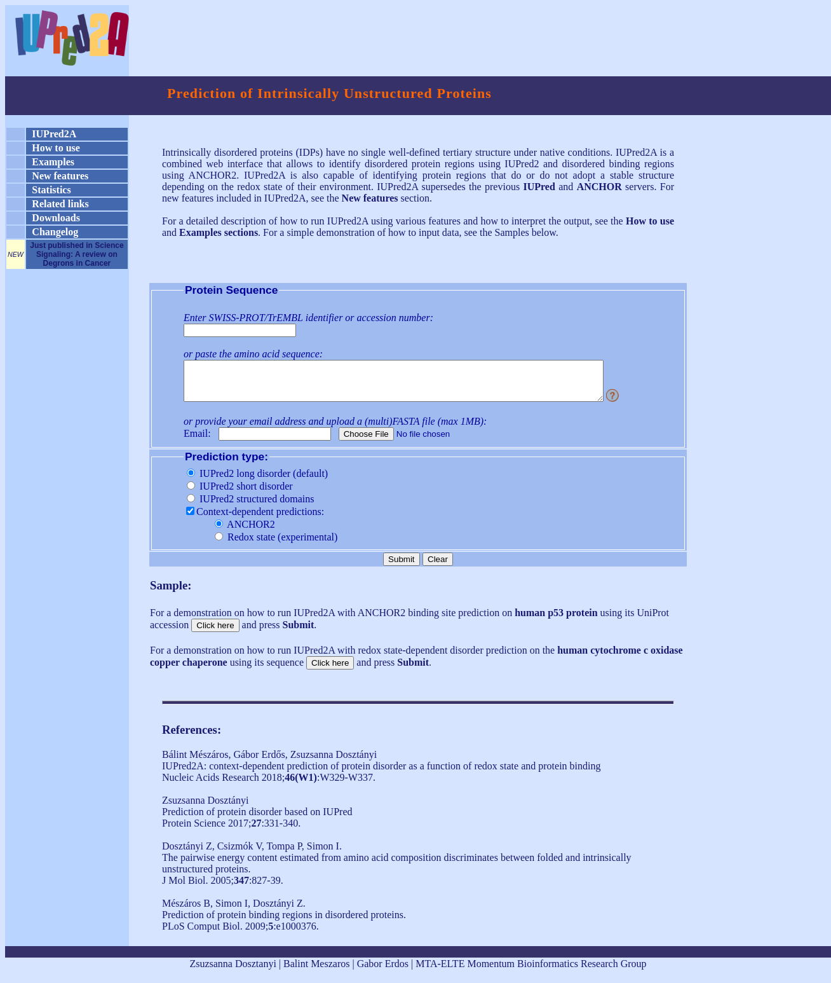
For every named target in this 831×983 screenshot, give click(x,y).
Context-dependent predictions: (255, 519)
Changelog (55, 231)
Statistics (51, 189)
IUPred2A (54, 133)
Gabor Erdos (383, 971)
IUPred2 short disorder (240, 493)
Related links (60, 203)
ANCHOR (599, 186)
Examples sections (218, 232)
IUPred (539, 186)
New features (60, 175)
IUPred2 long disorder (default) (257, 481)
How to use (56, 147)
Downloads (56, 217)
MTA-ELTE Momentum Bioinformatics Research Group (531, 971)
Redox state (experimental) (276, 544)
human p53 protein (556, 620)
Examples (53, 161)
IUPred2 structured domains (250, 506)
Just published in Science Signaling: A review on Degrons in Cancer (76, 254)
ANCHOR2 (245, 531)
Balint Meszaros (316, 971)
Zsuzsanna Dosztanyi (232, 971)
